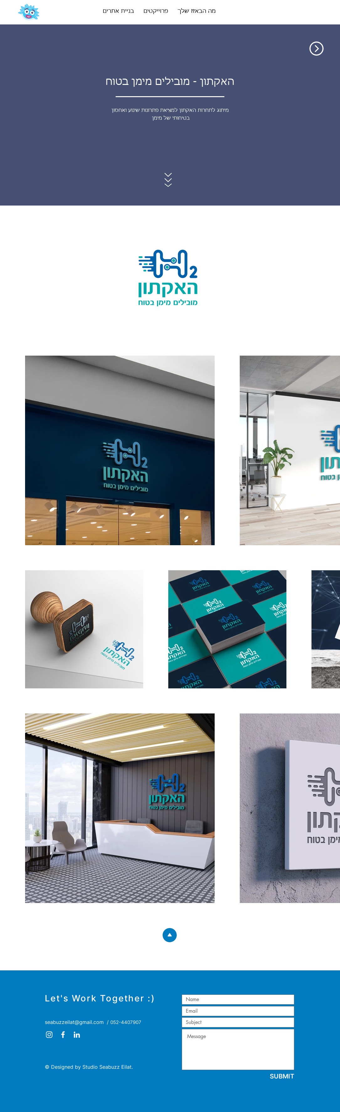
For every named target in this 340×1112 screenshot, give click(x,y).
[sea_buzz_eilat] (49, 1034)
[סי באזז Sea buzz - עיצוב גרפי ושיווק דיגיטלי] (63, 1034)
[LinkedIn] (76, 1034)
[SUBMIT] (282, 1076)
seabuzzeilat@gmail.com (74, 1022)
